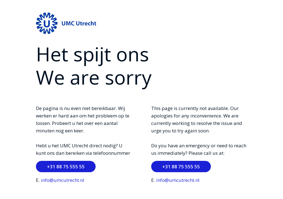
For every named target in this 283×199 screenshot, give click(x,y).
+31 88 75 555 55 (66, 166)
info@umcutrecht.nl (62, 180)
